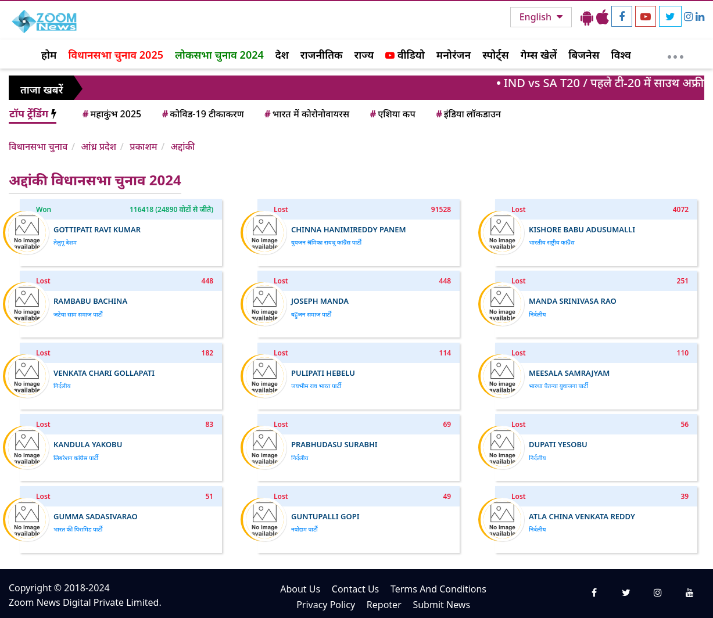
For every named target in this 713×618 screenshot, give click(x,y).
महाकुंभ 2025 (111, 113)
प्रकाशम (143, 146)
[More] (675, 54)
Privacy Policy (325, 604)
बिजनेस (583, 55)
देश (282, 55)
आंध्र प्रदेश (98, 146)
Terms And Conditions (438, 589)
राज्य (364, 55)
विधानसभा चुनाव (38, 146)
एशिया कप (391, 113)
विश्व (621, 55)
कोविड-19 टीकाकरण (202, 113)
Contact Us (355, 589)
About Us (300, 589)
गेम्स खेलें (539, 55)
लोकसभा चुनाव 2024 (219, 55)
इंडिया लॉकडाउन (467, 113)
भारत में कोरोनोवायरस (306, 113)
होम (48, 55)
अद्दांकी (183, 146)
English (536, 16)
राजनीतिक (321, 55)
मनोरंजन (453, 55)
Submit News (441, 604)
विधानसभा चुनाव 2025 (115, 55)
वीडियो (404, 55)
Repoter (384, 604)
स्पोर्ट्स (495, 55)
